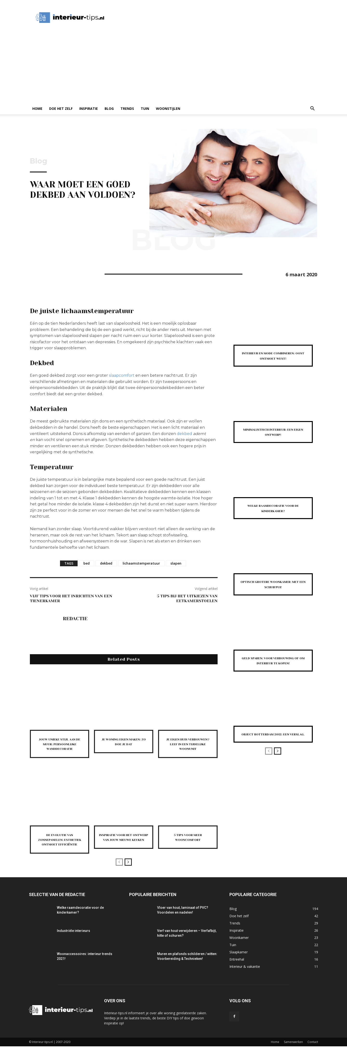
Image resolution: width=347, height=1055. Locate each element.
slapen (175, 563)
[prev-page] (119, 870)
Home (37, 108)
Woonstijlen (168, 108)
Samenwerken (293, 1050)
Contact (312, 1050)
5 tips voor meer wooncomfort (188, 841)
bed (86, 563)
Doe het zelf (61, 108)
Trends (127, 108)
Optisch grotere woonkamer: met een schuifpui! (273, 592)
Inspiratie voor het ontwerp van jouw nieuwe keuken (123, 844)
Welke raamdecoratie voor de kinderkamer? (273, 513)
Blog (109, 108)
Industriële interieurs (73, 939)
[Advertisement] (173, 66)
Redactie (75, 618)
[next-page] (128, 870)
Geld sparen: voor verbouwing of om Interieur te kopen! (273, 673)
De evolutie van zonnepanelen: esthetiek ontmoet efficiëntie (59, 846)
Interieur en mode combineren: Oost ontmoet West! (273, 358)
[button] (312, 109)
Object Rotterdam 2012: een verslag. (273, 752)
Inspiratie (88, 108)
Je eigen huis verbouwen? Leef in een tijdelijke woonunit (188, 746)
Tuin (145, 108)
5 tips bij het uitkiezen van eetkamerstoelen (187, 598)
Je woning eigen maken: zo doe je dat (123, 741)
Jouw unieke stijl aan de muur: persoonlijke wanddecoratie (59, 746)
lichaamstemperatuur (141, 563)
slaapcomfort (121, 375)
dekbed (184, 433)
